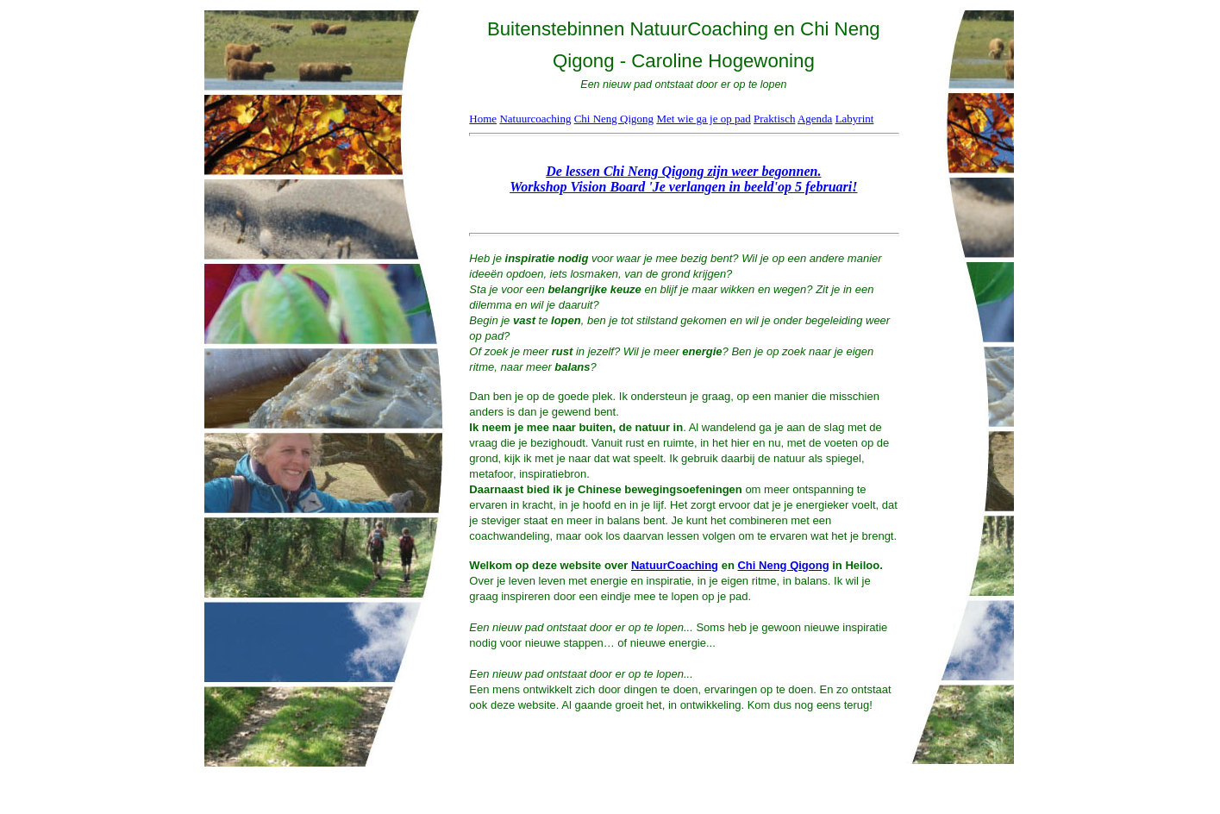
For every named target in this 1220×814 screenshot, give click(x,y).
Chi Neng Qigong (614, 118)
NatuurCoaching (674, 565)
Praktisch (774, 118)
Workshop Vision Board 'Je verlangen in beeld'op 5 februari (681, 186)
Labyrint (854, 118)
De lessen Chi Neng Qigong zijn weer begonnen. (683, 171)
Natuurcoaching (535, 118)
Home (483, 118)
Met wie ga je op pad (703, 118)
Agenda (815, 118)
